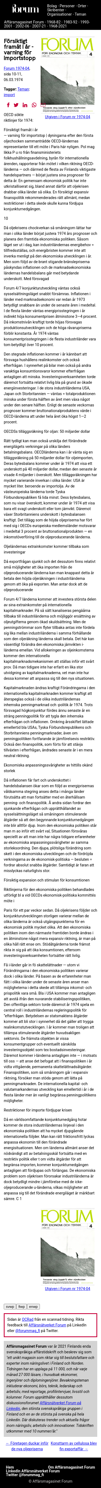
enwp (33, 1307)
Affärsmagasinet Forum (24, 22)
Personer (67, 6)
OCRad (27, 1319)
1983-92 (70, 22)
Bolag (52, 6)
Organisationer (59, 14)
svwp (10, 1307)
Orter (82, 6)
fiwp (21, 1307)
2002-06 (22, 26)
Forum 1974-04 (16, 68)
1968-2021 (58, 26)
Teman (80, 14)
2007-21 (39, 26)
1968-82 (54, 22)
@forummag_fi (27, 1331)
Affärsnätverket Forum (47, 1325)
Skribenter (55, 10)
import (9, 95)
